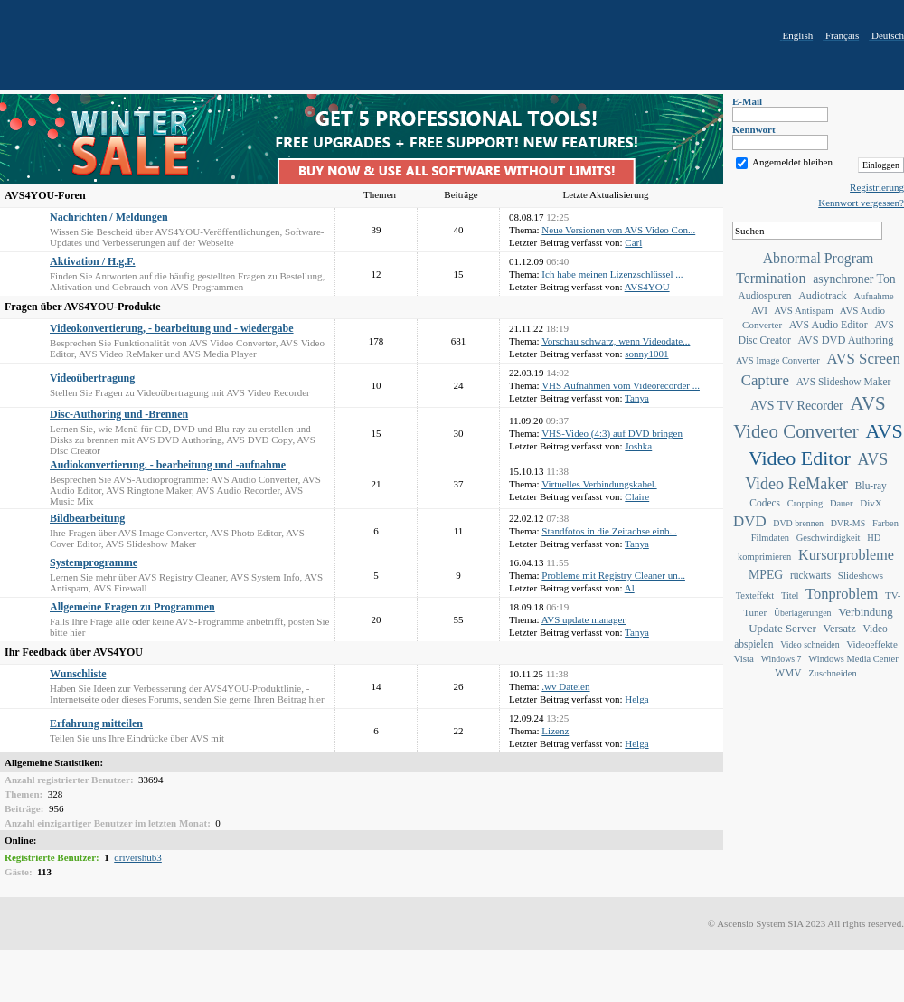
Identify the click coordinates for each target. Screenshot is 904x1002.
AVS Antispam (803, 310)
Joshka (638, 445)
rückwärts (810, 575)
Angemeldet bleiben (792, 161)
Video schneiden (810, 644)
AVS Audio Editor (828, 324)
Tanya (637, 397)
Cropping (805, 503)
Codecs (764, 502)
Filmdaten (770, 538)
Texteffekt (755, 595)
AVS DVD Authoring (846, 340)
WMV (788, 672)
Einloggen (880, 165)
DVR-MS (848, 523)
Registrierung (877, 187)
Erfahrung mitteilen (96, 723)
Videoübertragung (92, 378)
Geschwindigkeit (828, 538)
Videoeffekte (872, 643)
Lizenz (555, 730)
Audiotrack (822, 295)
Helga (636, 699)
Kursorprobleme (846, 554)
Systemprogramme (93, 562)
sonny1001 (646, 353)
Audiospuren (764, 295)
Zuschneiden (832, 673)
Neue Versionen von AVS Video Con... (618, 229)
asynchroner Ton (854, 279)
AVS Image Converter (778, 360)
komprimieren (764, 557)
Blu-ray (871, 485)
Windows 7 (781, 659)
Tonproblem (841, 593)
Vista (743, 658)
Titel (789, 595)
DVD (749, 521)
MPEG (766, 574)
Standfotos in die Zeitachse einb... (608, 530)
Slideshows (860, 575)
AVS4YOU (647, 286)
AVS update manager (583, 619)
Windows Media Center (853, 659)
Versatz (840, 628)
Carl (633, 242)
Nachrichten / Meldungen (109, 217)
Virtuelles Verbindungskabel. (598, 483)
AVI (759, 310)
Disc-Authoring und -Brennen (119, 414)
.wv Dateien (565, 686)
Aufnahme (873, 296)
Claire (637, 496)
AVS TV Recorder (796, 405)
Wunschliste (78, 673)
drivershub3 (138, 857)
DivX (870, 502)
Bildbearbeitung (87, 518)
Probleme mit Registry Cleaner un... (613, 575)
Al (630, 587)
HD (873, 538)
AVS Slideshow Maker (843, 381)
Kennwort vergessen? (861, 202)
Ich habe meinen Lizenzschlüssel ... (612, 274)
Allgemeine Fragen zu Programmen (132, 606)
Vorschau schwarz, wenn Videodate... (615, 341)
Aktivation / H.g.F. (93, 261)
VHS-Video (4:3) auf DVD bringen (612, 433)
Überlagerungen (803, 613)
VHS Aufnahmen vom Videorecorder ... (620, 385)
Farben (885, 523)
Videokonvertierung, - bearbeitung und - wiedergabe (172, 328)
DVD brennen (798, 523)
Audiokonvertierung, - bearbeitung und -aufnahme (168, 464)
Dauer (841, 503)
